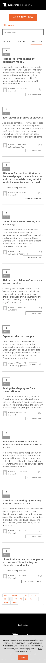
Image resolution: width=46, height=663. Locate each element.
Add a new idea (23, 17)
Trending (21, 42)
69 (36, 595)
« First (6, 595)
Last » (14, 603)
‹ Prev (14, 595)
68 (31, 595)
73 (21, 599)
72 (15, 599)
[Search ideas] (23, 32)
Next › (6, 603)
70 (5, 599)
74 (26, 599)
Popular (36, 42)
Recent (7, 42)
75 (31, 599)
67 (26, 595)
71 (10, 599)
